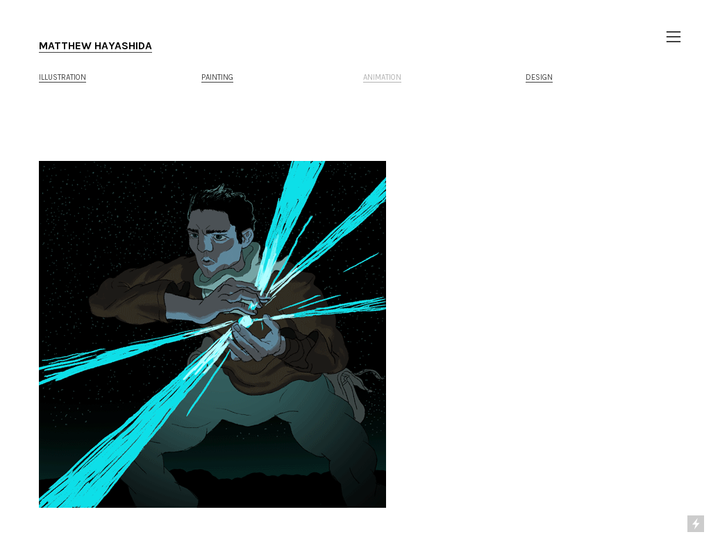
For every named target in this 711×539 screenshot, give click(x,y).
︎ (673, 37)
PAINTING (217, 77)
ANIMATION (382, 77)
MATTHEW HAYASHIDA (95, 46)
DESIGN (539, 77)
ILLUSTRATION (62, 77)
